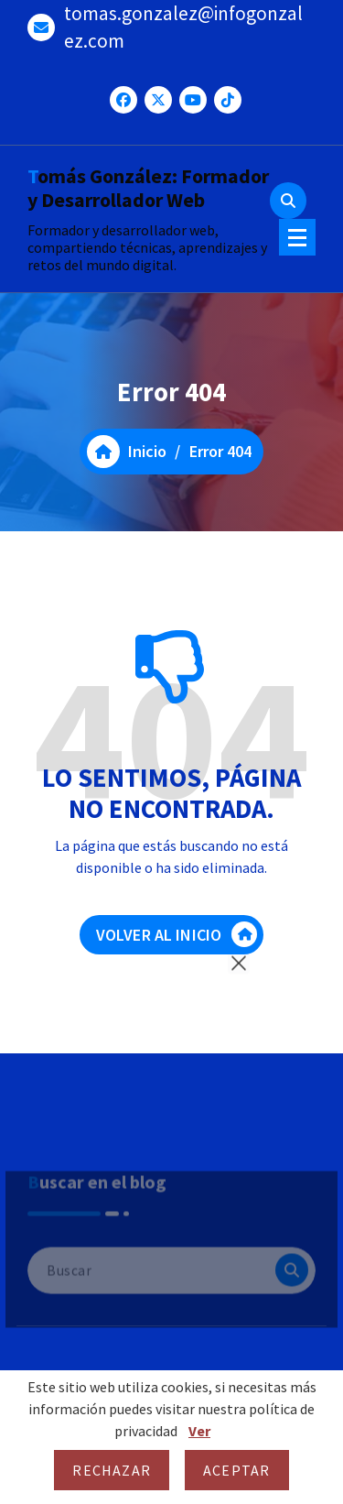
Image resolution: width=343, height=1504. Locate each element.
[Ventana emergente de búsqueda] (288, 200)
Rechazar (111, 1470)
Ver (199, 1431)
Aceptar (236, 1470)
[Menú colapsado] (297, 237)
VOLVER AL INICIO (177, 934)
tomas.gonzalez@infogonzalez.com (183, 27)
